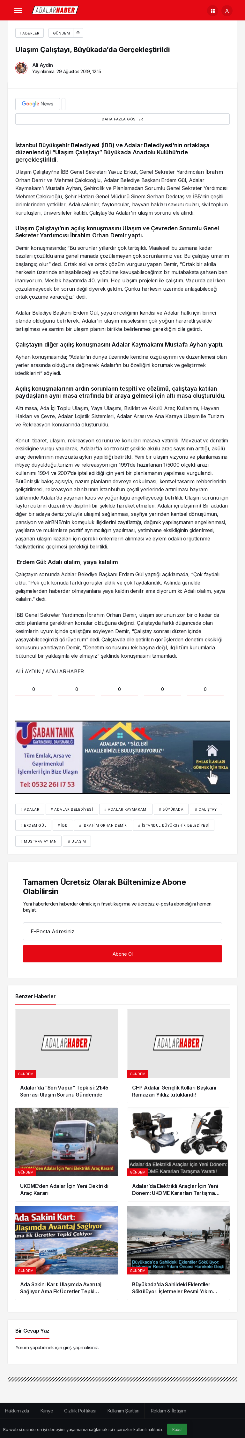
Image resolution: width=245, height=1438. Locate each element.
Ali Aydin (42, 65)
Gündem (68, 33)
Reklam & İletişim (168, 1411)
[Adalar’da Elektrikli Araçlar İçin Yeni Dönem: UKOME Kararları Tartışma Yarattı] (178, 1154)
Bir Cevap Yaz (32, 1330)
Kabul (177, 1429)
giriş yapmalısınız (80, 1347)
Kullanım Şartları (123, 1411)
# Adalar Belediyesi (72, 809)
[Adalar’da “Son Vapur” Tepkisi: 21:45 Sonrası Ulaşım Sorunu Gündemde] (66, 1056)
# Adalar (29, 809)
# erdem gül (33, 825)
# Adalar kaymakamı (125, 809)
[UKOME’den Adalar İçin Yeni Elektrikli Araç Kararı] (66, 1154)
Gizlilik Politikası (80, 1411)
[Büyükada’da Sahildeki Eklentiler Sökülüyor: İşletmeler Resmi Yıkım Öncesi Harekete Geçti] (178, 1253)
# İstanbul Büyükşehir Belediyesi (173, 825)
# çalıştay (206, 809)
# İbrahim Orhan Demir (103, 825)
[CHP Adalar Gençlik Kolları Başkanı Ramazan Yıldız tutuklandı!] (178, 1056)
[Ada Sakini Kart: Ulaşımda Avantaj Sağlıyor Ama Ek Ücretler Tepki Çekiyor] (66, 1253)
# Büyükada (171, 809)
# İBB (63, 825)
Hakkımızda (17, 1411)
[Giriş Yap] (227, 10)
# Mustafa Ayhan (38, 841)
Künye (46, 1411)
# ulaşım (77, 841)
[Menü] (18, 10)
